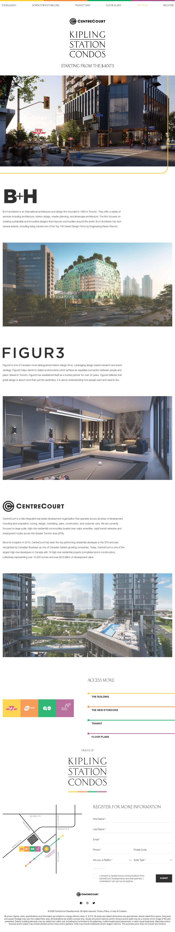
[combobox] (112, 869)
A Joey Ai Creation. (118, 911)
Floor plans (113, 6)
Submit (164, 888)
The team (142, 6)
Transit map (82, 6)
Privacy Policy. (103, 911)
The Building (100, 707)
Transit (97, 733)
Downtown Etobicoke (45, 6)
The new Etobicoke (105, 720)
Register (169, 6)
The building (8, 6)
